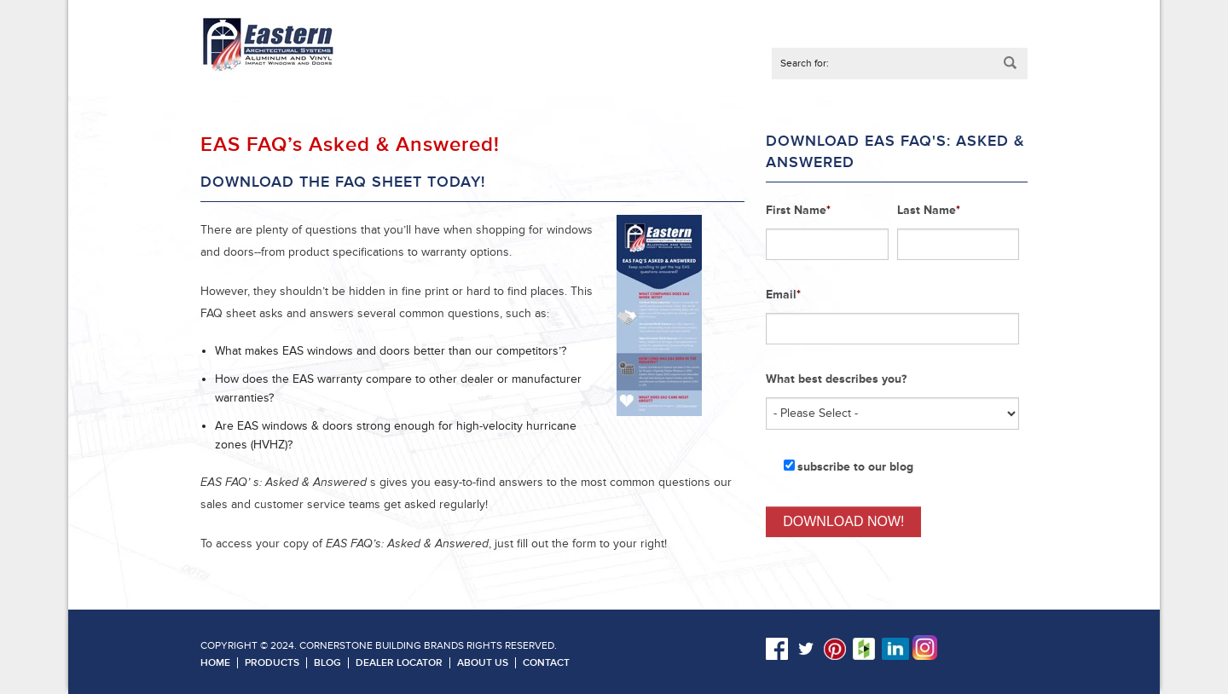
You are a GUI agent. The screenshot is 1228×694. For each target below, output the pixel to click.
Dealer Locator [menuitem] (399, 662)
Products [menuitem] (272, 662)
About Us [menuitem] (482, 662)
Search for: (804, 63)
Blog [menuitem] (327, 662)
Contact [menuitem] (546, 662)
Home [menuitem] (215, 662)
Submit (1010, 63)
